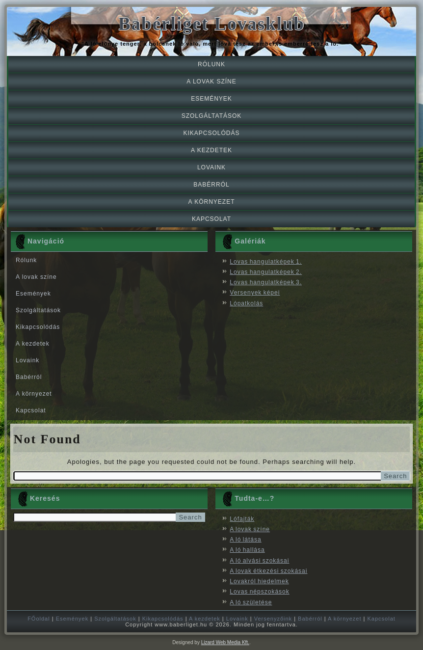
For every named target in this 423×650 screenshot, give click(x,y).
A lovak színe (211, 81)
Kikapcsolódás (211, 133)
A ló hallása (247, 549)
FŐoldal (38, 619)
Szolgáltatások (212, 115)
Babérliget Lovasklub (211, 24)
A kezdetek (211, 150)
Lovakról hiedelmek (259, 581)
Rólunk (211, 64)
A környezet (211, 201)
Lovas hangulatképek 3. (266, 282)
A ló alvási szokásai (259, 560)
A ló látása (245, 539)
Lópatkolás (246, 303)
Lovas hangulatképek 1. (266, 261)
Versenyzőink (273, 619)
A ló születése (251, 602)
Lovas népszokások (259, 591)
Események (211, 98)
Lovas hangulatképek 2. (266, 272)
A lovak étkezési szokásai (268, 571)
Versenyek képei (255, 292)
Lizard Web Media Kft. (225, 642)
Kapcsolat (211, 219)
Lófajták (242, 518)
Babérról (211, 184)
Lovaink (211, 167)
